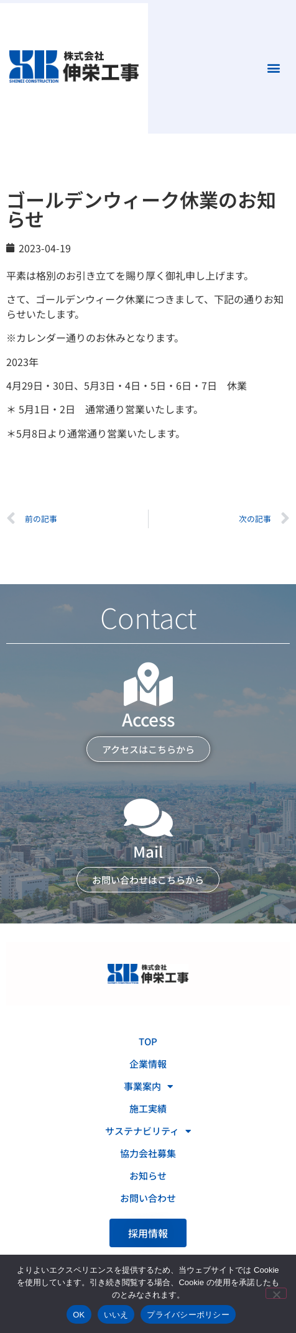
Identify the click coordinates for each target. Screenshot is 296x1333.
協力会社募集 (148, 1153)
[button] (273, 68)
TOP (148, 1041)
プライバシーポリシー (188, 1314)
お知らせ (148, 1175)
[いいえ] (276, 1293)
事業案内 (148, 1086)
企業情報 (148, 1063)
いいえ (116, 1314)
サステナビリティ (148, 1131)
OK (79, 1314)
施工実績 (148, 1108)
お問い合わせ (148, 1197)
